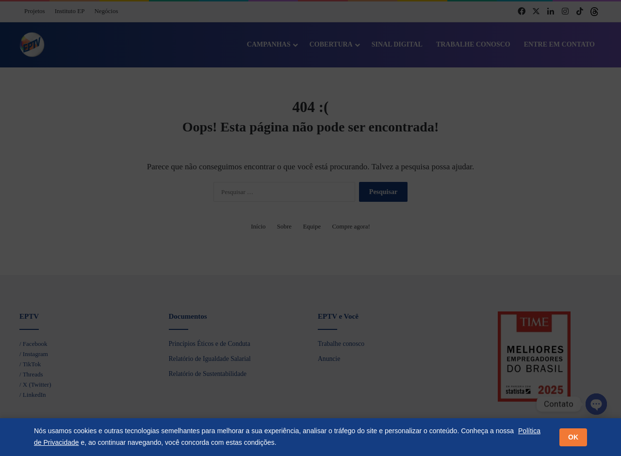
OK (573, 437)
